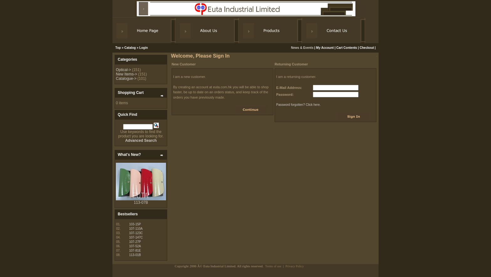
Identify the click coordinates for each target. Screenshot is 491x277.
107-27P (135, 242)
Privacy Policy (295, 266)
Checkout (367, 47)
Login (143, 47)
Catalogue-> (126, 78)
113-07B (141, 202)
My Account (324, 47)
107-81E (135, 250)
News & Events (302, 47)
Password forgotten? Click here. (298, 104)
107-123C (136, 233)
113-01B (135, 255)
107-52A (135, 246)
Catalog (130, 47)
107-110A (135, 228)
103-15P (135, 224)
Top (118, 47)
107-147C (136, 237)
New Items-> (126, 74)
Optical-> (123, 70)
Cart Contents (346, 47)
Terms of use (273, 266)
